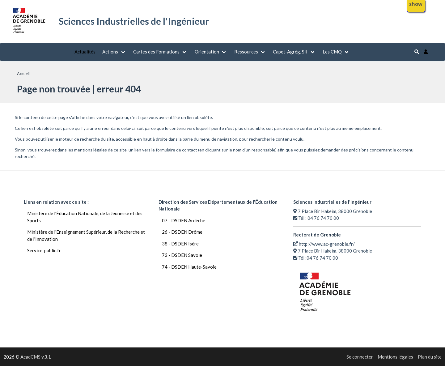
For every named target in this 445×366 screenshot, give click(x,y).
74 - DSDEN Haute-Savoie (189, 267)
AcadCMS (35, 357)
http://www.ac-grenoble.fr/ (327, 244)
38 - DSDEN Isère (180, 243)
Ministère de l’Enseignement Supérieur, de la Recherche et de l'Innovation (86, 235)
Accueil (23, 73)
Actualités (84, 51)
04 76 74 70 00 (323, 218)
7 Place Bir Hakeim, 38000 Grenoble (335, 211)
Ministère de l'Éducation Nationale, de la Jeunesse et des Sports (84, 217)
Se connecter (359, 357)
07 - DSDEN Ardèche (183, 220)
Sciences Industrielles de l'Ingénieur (134, 21)
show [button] (415, 3)
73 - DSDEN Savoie (182, 255)
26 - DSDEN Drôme (182, 232)
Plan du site (430, 357)
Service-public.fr (44, 250)
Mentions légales (395, 357)
